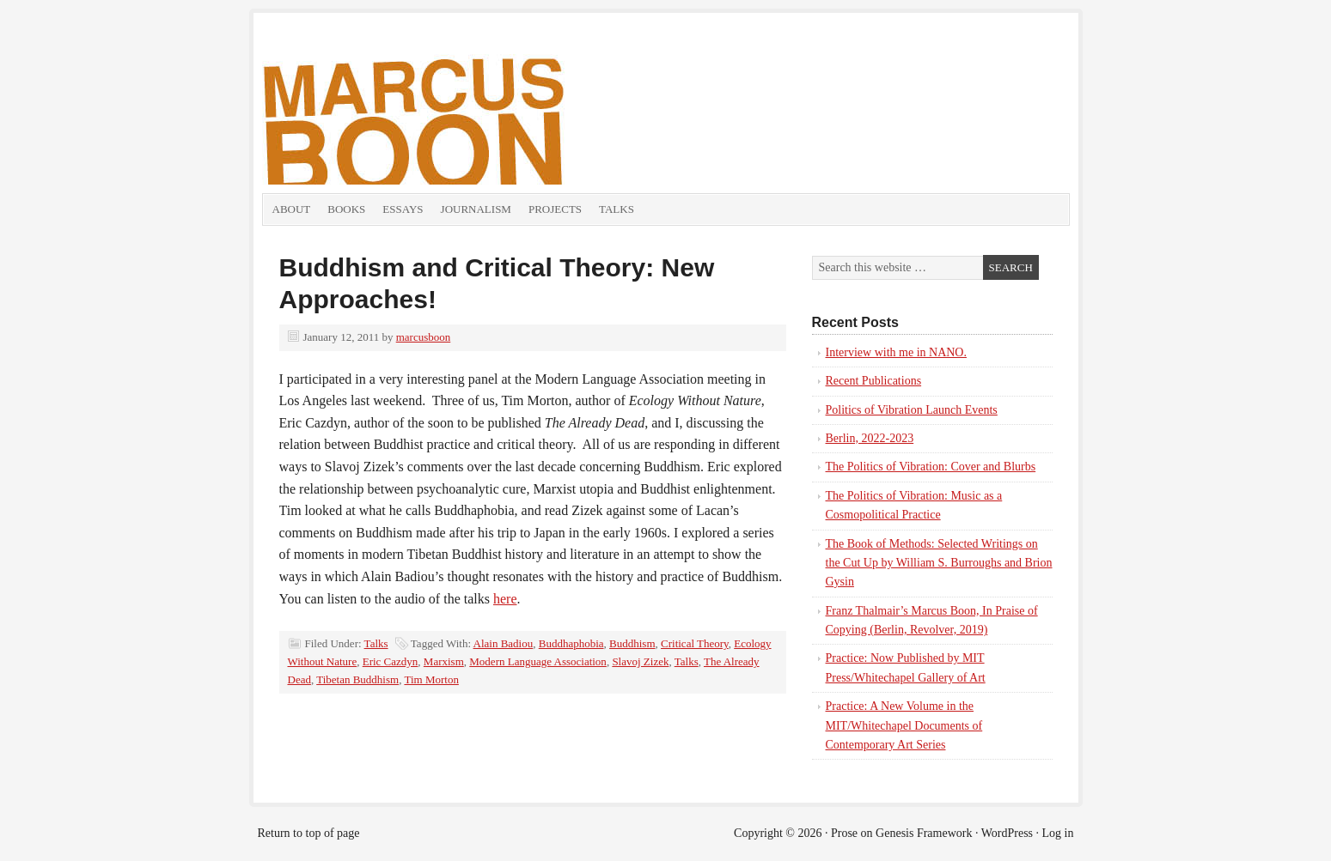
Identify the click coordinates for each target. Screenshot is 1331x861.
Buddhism (632, 643)
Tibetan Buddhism (357, 679)
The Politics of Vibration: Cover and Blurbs (931, 466)
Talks (616, 209)
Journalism (476, 209)
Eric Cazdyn (390, 661)
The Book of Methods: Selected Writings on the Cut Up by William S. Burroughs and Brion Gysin (939, 563)
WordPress (1007, 833)
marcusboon (423, 336)
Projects (555, 209)
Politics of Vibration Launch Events (912, 409)
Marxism (444, 661)
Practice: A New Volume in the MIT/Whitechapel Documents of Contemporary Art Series (904, 725)
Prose (844, 833)
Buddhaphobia (571, 643)
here (505, 598)
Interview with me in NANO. (896, 352)
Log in (1058, 833)
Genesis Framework (924, 833)
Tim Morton (431, 679)
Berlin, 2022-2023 (870, 438)
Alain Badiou (503, 643)
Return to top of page (309, 833)
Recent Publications (874, 380)
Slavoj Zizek (640, 661)
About (291, 209)
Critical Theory (695, 643)
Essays (402, 209)
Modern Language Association (538, 661)
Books (346, 209)
